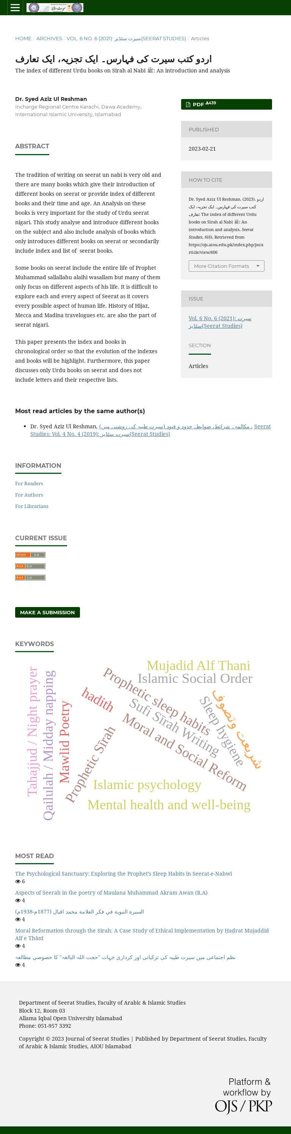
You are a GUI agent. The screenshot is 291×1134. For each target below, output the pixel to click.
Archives (49, 38)
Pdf (203, 104)
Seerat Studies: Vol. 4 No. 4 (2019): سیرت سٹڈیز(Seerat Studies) (150, 430)
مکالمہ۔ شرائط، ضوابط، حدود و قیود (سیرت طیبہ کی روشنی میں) (175, 426)
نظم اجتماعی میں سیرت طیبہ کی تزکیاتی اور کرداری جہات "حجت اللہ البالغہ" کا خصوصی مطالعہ (125, 957)
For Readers (29, 483)
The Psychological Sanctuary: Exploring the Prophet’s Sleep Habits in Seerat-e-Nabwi (123, 873)
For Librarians (31, 506)
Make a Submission (47, 612)
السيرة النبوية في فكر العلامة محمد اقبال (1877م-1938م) (79, 911)
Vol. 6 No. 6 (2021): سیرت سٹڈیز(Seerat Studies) (126, 38)
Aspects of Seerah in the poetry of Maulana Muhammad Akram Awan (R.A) (111, 892)
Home (23, 38)
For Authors (29, 494)
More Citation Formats (221, 266)
